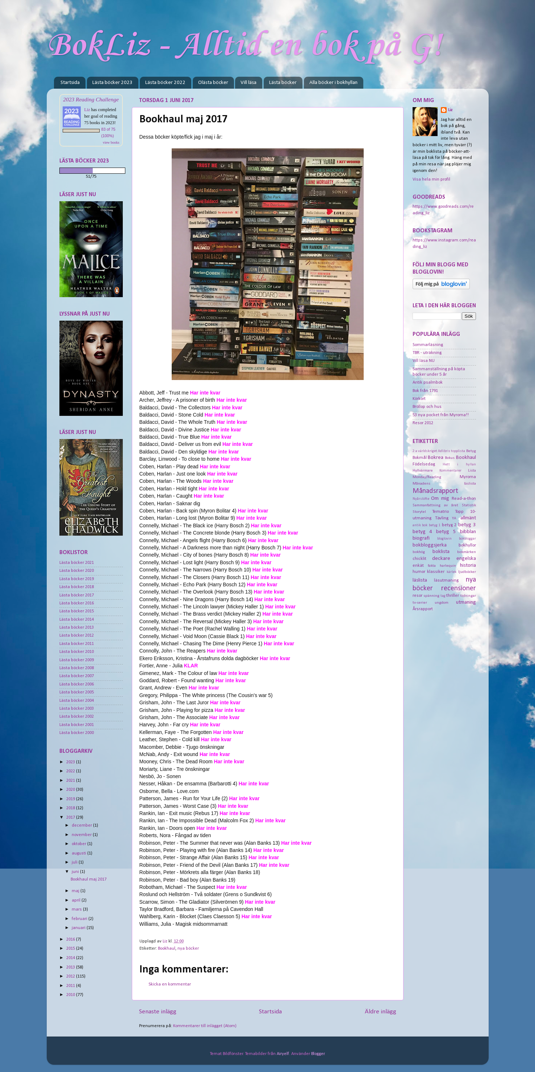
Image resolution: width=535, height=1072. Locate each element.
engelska (466, 558)
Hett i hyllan (459, 465)
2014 (71, 958)
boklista (441, 551)
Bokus (450, 458)
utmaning (466, 602)
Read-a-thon (464, 499)
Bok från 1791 (425, 391)
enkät (418, 566)
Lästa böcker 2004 (76, 701)
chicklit (419, 559)
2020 (71, 790)
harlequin (448, 566)
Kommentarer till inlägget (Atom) (205, 1026)
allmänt (468, 518)
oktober (79, 844)
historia (468, 565)
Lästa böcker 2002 (76, 716)
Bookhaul (166, 948)
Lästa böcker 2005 (76, 692)
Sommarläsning (428, 345)
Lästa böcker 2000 (76, 733)
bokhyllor (467, 545)
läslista (420, 580)
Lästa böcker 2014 (76, 619)
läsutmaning (446, 580)
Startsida (70, 82)
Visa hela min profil (431, 179)
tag (443, 596)
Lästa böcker (283, 82)
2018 (71, 808)
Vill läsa (248, 82)
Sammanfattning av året (435, 505)
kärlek (451, 572)
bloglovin (444, 539)
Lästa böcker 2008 (76, 668)
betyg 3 (467, 525)
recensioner (458, 588)
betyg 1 (435, 525)
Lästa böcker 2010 (76, 652)
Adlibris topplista (451, 451)
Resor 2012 (423, 423)
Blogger (318, 1054)
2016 (71, 939)
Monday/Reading (427, 477)
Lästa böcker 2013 (76, 627)
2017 (71, 817)
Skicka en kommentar (170, 984)
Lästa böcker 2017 (76, 595)
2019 (71, 799)
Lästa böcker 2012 (76, 635)
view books (111, 142)
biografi (421, 538)
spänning (431, 596)
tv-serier (420, 602)
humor (419, 572)
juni (76, 872)
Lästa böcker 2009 (76, 660)
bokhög (419, 552)
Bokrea (435, 457)
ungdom (441, 602)
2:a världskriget (425, 451)
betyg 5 (446, 532)
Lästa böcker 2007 (76, 676)
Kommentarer (450, 471)
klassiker (435, 572)
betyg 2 (449, 525)
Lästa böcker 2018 (76, 587)
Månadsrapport (435, 491)
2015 (71, 948)
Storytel (419, 512)
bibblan (468, 532)
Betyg (471, 451)
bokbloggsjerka (430, 545)
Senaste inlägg (157, 1012)
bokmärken (466, 552)
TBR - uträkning (427, 353)
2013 (71, 967)
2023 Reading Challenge (91, 99)
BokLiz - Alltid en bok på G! (244, 46)
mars (77, 909)
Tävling (441, 518)
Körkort (419, 399)
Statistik (469, 505)
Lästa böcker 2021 (76, 563)
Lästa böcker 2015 (76, 611)
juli (75, 862)
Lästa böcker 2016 (76, 603)
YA (454, 518)
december (82, 825)
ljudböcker (467, 572)
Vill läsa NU (424, 361)
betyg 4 (422, 532)
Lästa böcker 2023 (112, 82)
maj (76, 891)
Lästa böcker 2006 (76, 684)
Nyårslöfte (421, 499)
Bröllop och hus (427, 407)
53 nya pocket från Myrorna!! (441, 415)
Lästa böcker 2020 (76, 571)
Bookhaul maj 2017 (88, 879)
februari (80, 919)
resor (417, 596)
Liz (87, 109)
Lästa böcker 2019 (76, 579)
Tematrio (440, 512)
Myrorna (468, 477)
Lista (472, 470)
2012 (71, 976)
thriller (452, 596)
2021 (71, 780)
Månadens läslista (444, 483)
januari (79, 928)
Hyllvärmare (423, 470)
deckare (441, 558)
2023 (71, 762)
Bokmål (420, 458)
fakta (432, 566)
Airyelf (283, 1054)
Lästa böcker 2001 (76, 725)
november (82, 835)
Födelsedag (424, 464)
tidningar (468, 596)
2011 (71, 986)
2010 (71, 995)
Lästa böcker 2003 (76, 708)
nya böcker (188, 948)
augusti (79, 853)
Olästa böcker (213, 82)
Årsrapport (423, 609)
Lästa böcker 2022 (165, 82)
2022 (71, 771)
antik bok (420, 525)
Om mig (440, 498)
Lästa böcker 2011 (76, 644)
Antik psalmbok (428, 382)
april (76, 900)
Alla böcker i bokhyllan (333, 82)
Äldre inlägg (380, 1012)
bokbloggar (467, 539)
